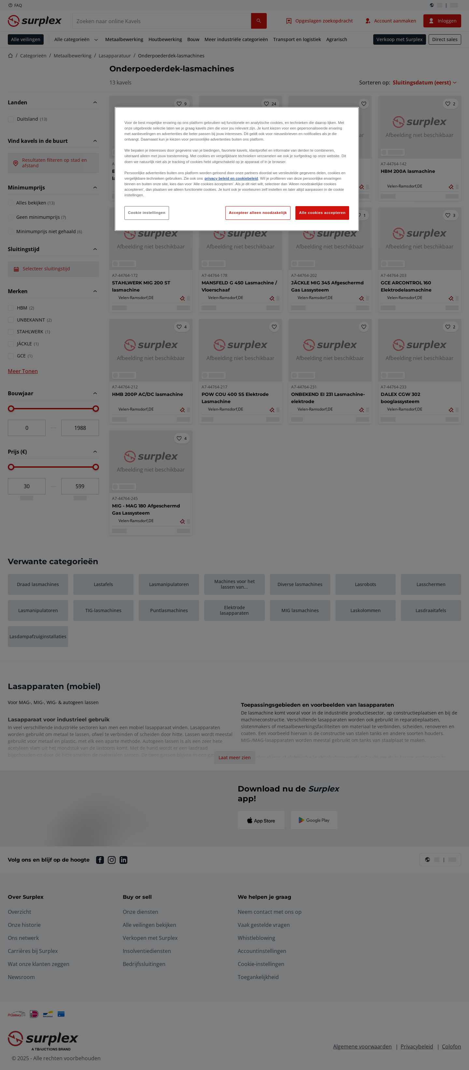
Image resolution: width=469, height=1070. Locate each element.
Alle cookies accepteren (322, 213)
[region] (237, 169)
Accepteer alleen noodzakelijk (258, 213)
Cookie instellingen (146, 213)
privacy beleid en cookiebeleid (231, 178)
